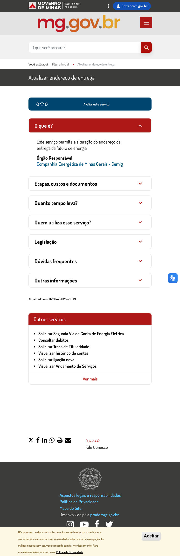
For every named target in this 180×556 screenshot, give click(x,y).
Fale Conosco (96, 447)
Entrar (132, 6)
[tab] (90, 125)
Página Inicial (60, 64)
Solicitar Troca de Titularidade (63, 346)
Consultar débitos (53, 340)
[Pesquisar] (146, 47)
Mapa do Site (71, 508)
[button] (31, 440)
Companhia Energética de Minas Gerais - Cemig (80, 164)
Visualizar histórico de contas (63, 353)
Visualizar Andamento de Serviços (67, 366)
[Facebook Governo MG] (97, 526)
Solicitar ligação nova (56, 359)
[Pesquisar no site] (85, 47)
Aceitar (151, 536)
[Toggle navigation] (108, 6)
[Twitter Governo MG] (109, 526)
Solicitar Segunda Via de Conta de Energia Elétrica (81, 333)
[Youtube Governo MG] (84, 526)
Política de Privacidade (79, 501)
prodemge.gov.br (104, 514)
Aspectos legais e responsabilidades (90, 495)
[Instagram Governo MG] (70, 526)
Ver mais (90, 378)
